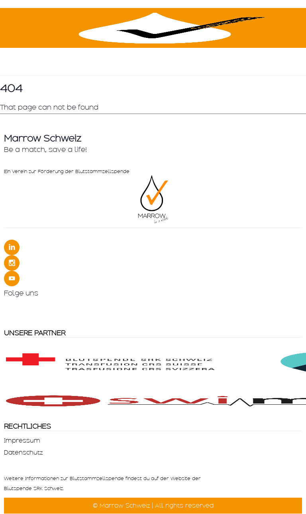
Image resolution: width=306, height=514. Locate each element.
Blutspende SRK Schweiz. (34, 488)
